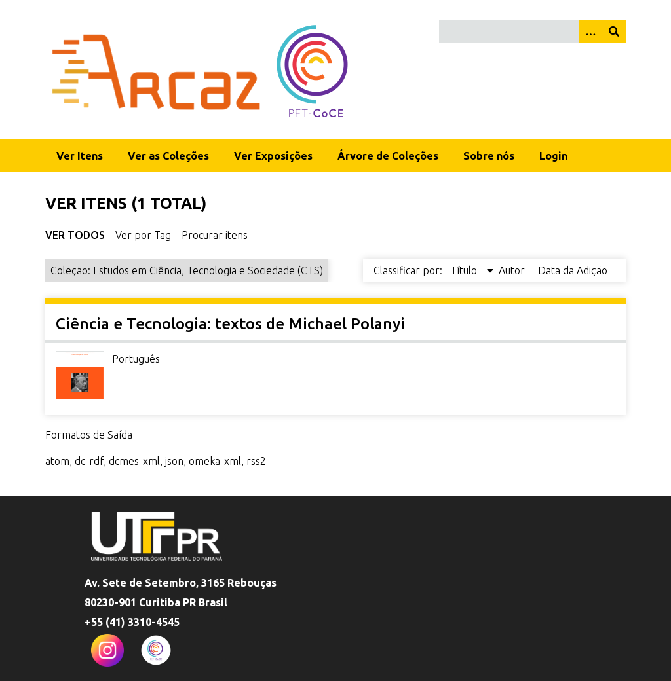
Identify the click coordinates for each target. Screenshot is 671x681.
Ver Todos (75, 235)
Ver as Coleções (168, 156)
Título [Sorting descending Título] (465, 270)
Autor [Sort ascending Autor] (513, 270)
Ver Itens (79, 156)
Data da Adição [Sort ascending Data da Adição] (572, 270)
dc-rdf (89, 461)
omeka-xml (215, 461)
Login (553, 156)
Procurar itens (215, 235)
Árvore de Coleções (387, 156)
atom (57, 461)
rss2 (256, 461)
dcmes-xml (134, 461)
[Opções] (590, 31)
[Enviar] (614, 31)
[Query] (532, 31)
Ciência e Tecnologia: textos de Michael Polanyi (230, 324)
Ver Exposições (273, 156)
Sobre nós (488, 156)
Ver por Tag (143, 235)
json (174, 461)
